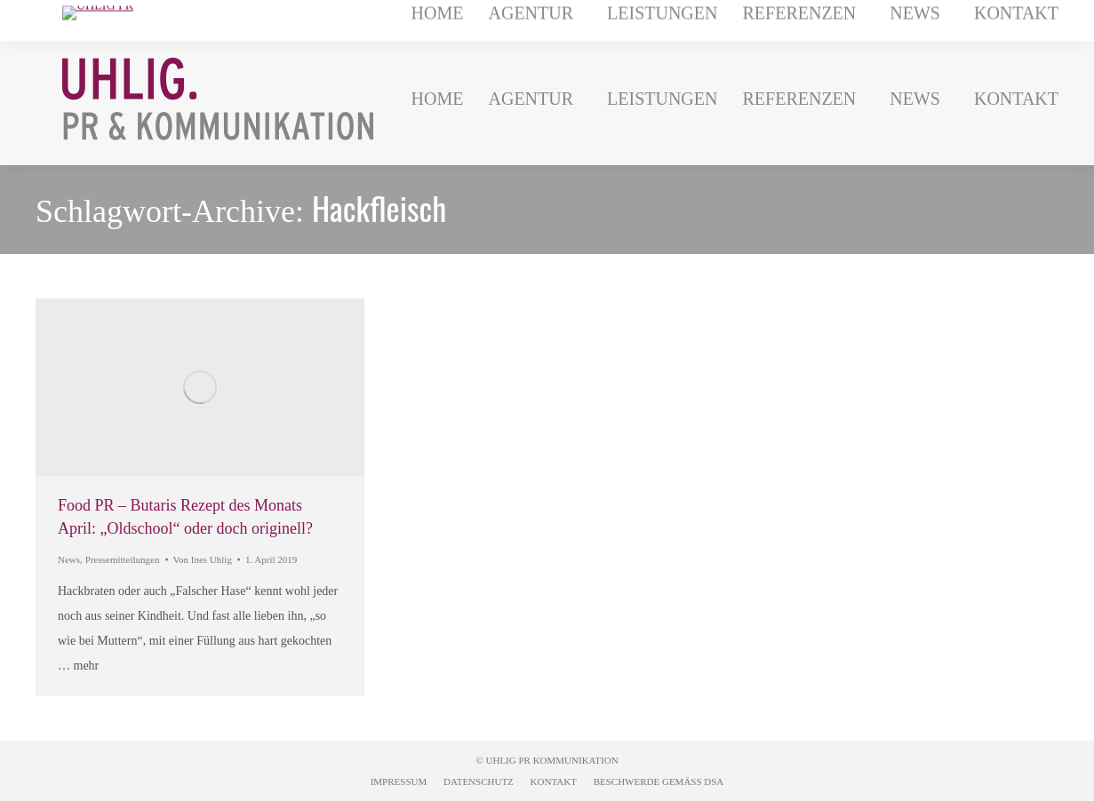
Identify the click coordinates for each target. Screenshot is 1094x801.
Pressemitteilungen (122, 559)
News (69, 559)
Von (202, 559)
